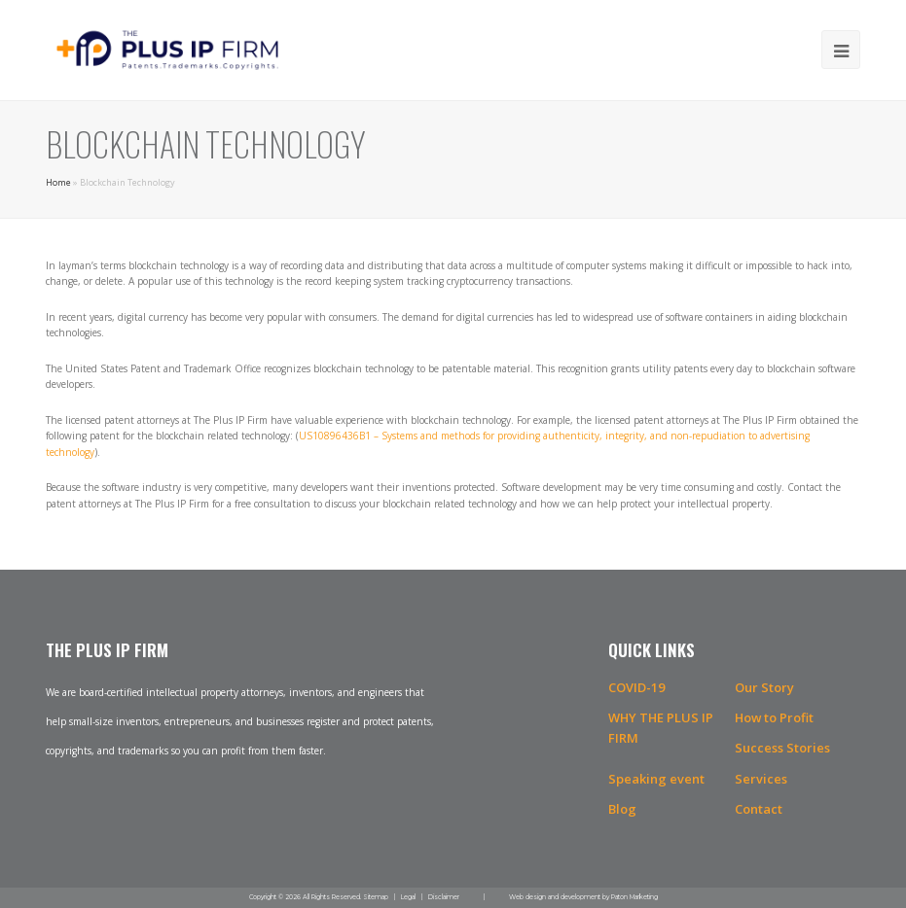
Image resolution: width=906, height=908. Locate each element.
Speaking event (656, 778)
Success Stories (782, 747)
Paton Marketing (634, 897)
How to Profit (774, 717)
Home (58, 182)
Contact (758, 809)
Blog (622, 809)
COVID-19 (636, 687)
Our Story (764, 687)
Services (761, 778)
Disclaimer (443, 897)
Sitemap (375, 897)
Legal (408, 897)
